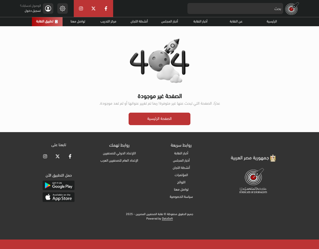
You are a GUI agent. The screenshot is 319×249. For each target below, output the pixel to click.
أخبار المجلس (169, 21)
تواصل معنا (78, 21)
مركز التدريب (108, 21)
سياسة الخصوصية (181, 197)
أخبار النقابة (200, 21)
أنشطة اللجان (139, 21)
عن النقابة (236, 21)
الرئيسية (272, 21)
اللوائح (181, 182)
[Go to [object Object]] (70, 156)
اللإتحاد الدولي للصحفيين (119, 153)
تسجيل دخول (33, 10)
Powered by (159, 218)
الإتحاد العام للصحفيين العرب (119, 161)
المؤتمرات (181, 175)
